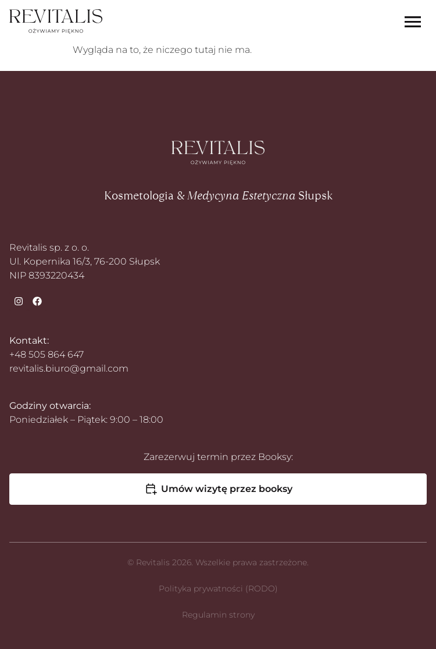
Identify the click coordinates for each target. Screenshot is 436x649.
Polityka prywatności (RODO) (218, 588)
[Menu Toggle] (412, 21)
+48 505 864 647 (46, 354)
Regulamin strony (218, 614)
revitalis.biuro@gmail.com (68, 368)
